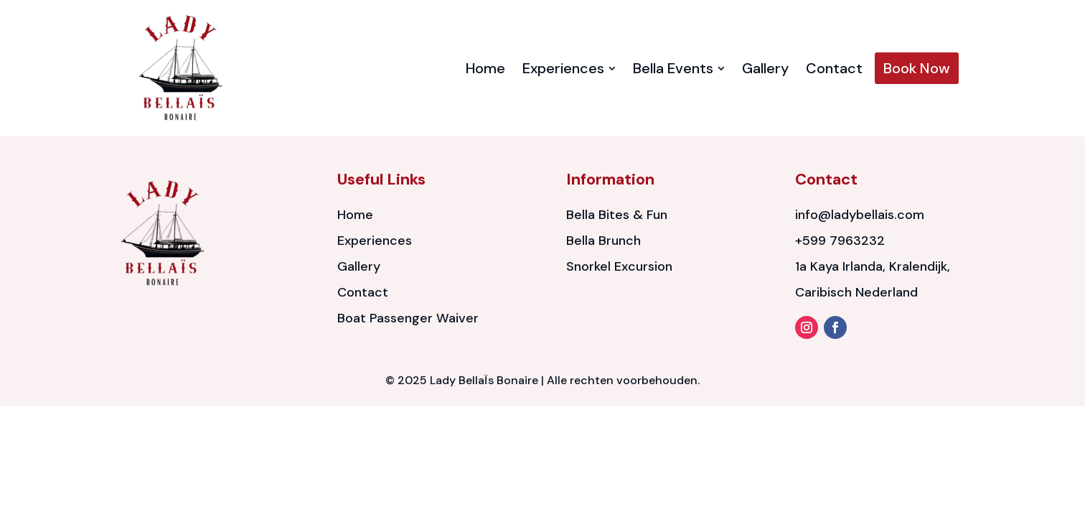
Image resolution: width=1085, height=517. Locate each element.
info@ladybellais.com (859, 214)
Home (355, 214)
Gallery (358, 266)
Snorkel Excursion (619, 266)
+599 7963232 (840, 240)
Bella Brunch (603, 240)
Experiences (374, 240)
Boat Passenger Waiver (408, 318)
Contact (362, 292)
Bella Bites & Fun (616, 214)
